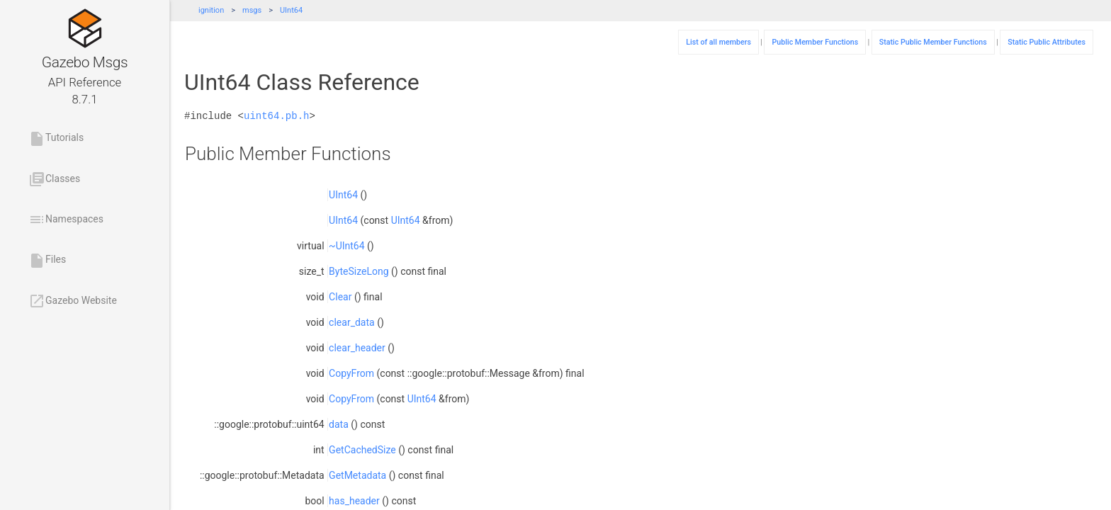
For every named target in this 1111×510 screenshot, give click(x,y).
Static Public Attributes (1046, 42)
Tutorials (56, 138)
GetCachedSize (362, 449)
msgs (251, 10)
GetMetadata (357, 475)
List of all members (718, 42)
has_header (354, 500)
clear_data (352, 322)
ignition (211, 10)
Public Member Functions (815, 42)
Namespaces (65, 219)
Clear (340, 296)
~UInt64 (346, 245)
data (339, 424)
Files (47, 260)
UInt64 (291, 10)
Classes (54, 179)
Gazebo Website (72, 301)
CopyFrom (351, 373)
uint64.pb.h (276, 116)
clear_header (357, 347)
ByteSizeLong (358, 271)
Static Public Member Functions (933, 42)
